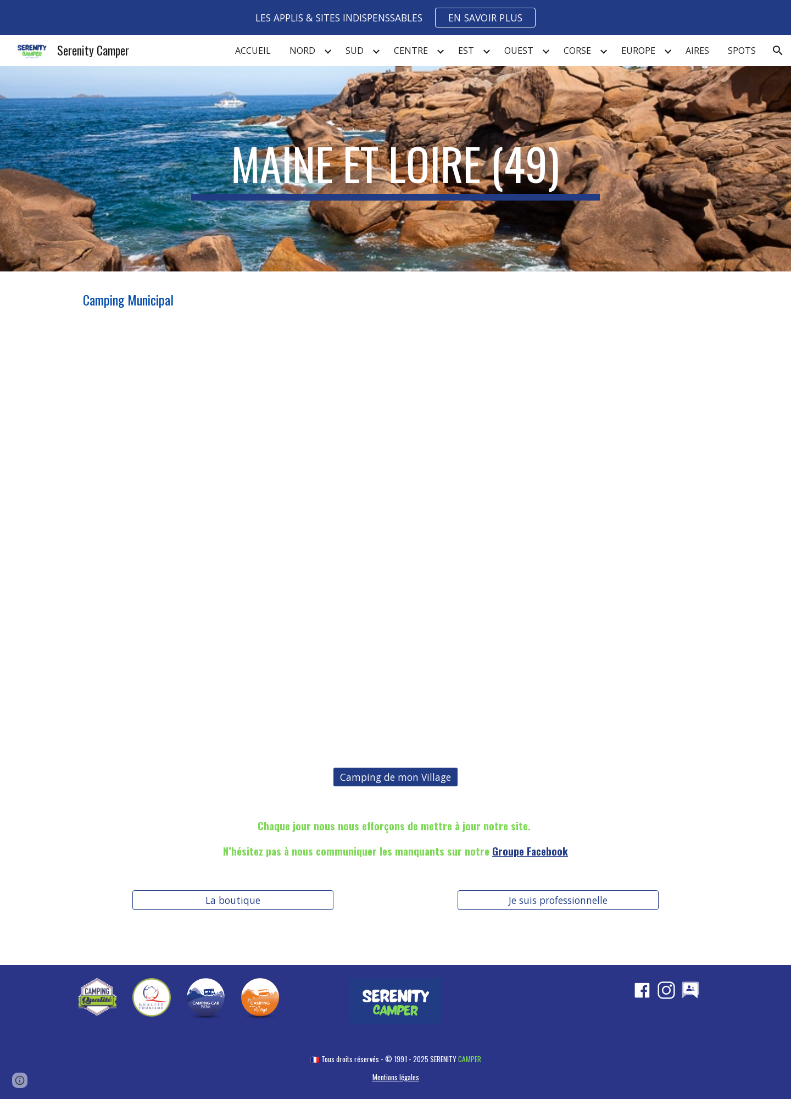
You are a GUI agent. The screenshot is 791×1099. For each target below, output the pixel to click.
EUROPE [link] (638, 51)
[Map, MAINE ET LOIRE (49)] (395, 541)
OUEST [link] (518, 51)
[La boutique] (232, 900)
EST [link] (466, 51)
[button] (778, 50)
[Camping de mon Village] (395, 777)
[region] (395, 17)
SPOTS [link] (742, 51)
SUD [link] (355, 51)
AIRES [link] (697, 51)
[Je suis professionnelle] (558, 900)
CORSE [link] (577, 51)
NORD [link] (302, 51)
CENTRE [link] (411, 51)
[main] (395, 168)
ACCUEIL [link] (253, 51)
